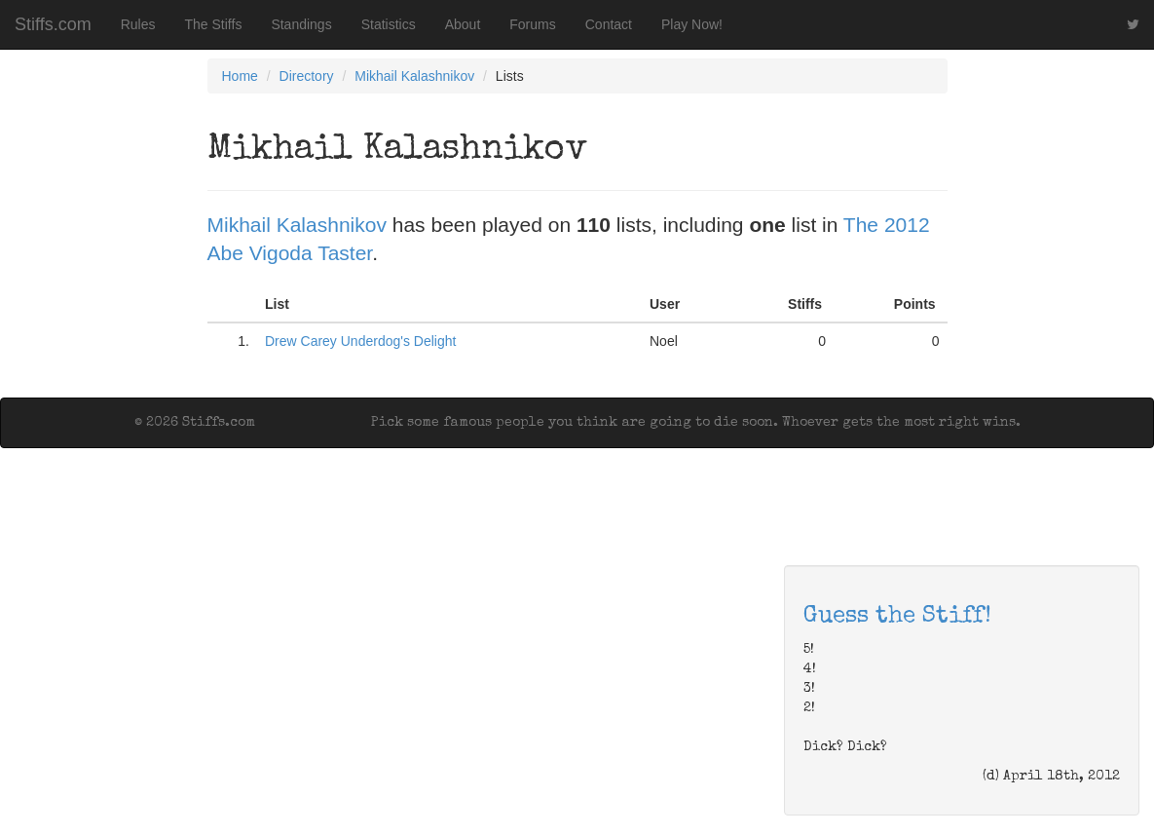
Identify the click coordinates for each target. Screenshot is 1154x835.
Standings (301, 24)
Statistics (388, 24)
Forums (532, 24)
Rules (138, 24)
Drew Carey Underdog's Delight (360, 341)
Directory (306, 76)
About (463, 24)
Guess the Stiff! (897, 616)
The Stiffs (213, 24)
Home (240, 76)
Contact (608, 24)
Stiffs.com (53, 24)
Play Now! (692, 24)
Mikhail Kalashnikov (414, 76)
